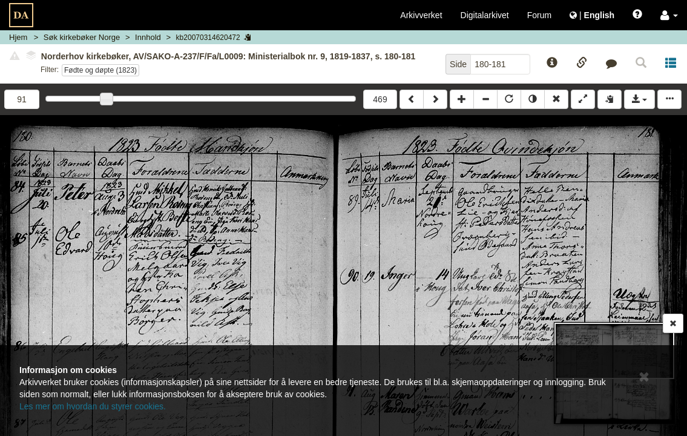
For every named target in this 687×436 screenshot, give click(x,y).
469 (380, 99)
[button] (669, 15)
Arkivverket (421, 15)
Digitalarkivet (485, 15)
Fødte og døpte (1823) (100, 70)
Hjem (18, 37)
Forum (539, 15)
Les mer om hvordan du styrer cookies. (92, 406)
